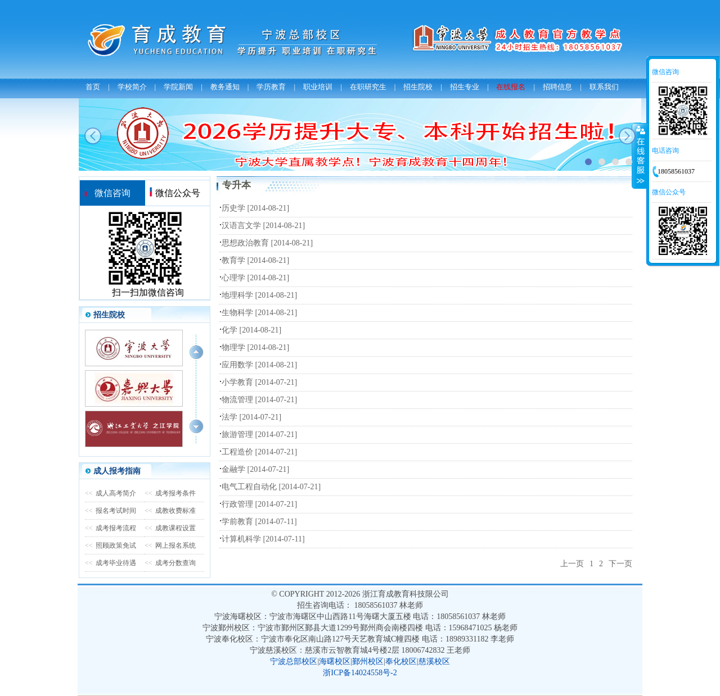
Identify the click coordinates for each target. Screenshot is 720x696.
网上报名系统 (170, 545)
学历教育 (271, 87)
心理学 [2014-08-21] (255, 278)
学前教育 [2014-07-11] (259, 521)
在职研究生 (368, 87)
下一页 (620, 563)
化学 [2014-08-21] (251, 330)
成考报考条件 (170, 493)
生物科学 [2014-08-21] (259, 312)
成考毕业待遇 (110, 563)
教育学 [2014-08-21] (255, 260)
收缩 (639, 155)
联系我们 (604, 87)
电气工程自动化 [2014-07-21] (271, 487)
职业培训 (317, 87)
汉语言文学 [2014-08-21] (263, 225)
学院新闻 (178, 87)
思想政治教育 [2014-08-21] (267, 243)
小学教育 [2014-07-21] (259, 382)
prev (92, 136)
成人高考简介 (110, 493)
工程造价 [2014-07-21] (259, 452)
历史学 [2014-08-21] (255, 208)
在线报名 (510, 87)
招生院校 (418, 87)
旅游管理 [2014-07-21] (259, 434)
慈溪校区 (434, 661)
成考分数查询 (170, 563)
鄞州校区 (368, 661)
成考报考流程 (110, 528)
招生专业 (464, 87)
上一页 (572, 563)
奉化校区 (401, 661)
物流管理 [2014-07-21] (259, 399)
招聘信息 (557, 87)
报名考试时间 (110, 511)
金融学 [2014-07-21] (255, 469)
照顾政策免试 (110, 545)
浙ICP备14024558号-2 (360, 672)
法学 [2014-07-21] (251, 417)
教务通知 (225, 87)
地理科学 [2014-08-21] (259, 295)
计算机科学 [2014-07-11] (263, 539)
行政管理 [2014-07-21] (259, 504)
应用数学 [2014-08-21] (259, 365)
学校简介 (132, 87)
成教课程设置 (170, 528)
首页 (93, 87)
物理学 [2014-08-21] (255, 347)
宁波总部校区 (293, 661)
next (627, 136)
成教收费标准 (170, 511)
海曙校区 (334, 661)
